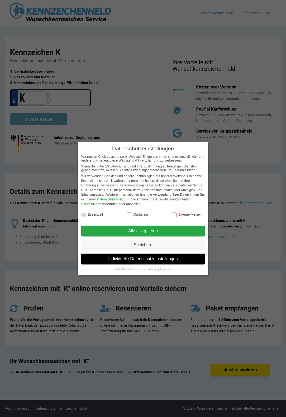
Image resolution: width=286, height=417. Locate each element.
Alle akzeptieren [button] (143, 230)
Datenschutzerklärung (113, 199)
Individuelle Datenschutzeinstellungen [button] (143, 258)
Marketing (137, 214)
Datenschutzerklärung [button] (145, 269)
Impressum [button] (166, 269)
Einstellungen (91, 204)
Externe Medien (187, 214)
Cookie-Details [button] (122, 269)
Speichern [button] (143, 244)
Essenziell (92, 214)
